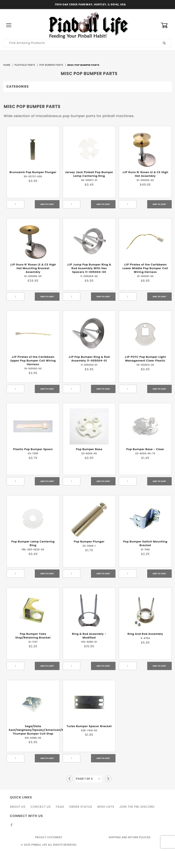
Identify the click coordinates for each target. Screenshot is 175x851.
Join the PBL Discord (137, 807)
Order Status (80, 807)
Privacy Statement (48, 837)
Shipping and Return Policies (130, 837)
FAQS (60, 807)
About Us (17, 807)
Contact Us (40, 807)
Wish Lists (105, 807)
